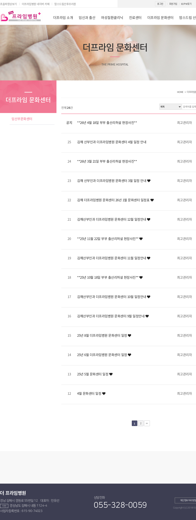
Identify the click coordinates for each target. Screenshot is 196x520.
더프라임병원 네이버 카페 (36, 4)
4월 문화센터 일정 (91, 393)
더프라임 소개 (63, 17)
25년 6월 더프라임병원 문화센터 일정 (104, 354)
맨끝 (147, 423)
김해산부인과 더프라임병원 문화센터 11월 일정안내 (113, 257)
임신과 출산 (87, 17)
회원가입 (173, 4)
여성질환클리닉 (112, 17)
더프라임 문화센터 (160, 17)
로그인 (160, 4)
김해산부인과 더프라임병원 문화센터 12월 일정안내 (113, 219)
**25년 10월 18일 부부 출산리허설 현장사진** (110, 277)
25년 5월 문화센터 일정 (94, 374)
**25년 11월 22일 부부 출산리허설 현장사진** (110, 238)
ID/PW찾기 (186, 4)
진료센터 (135, 17)
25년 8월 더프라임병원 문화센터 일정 (104, 335)
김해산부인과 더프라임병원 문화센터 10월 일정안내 (113, 296)
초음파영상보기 (8, 4)
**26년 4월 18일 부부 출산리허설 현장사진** (107, 122)
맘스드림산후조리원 (65, 4)
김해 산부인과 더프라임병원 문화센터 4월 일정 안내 (111, 141)
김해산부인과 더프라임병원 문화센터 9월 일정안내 (113, 316)
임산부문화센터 (21, 118)
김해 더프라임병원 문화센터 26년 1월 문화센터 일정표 (115, 199)
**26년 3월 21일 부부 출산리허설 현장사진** (107, 161)
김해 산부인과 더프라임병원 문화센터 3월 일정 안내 (113, 180)
